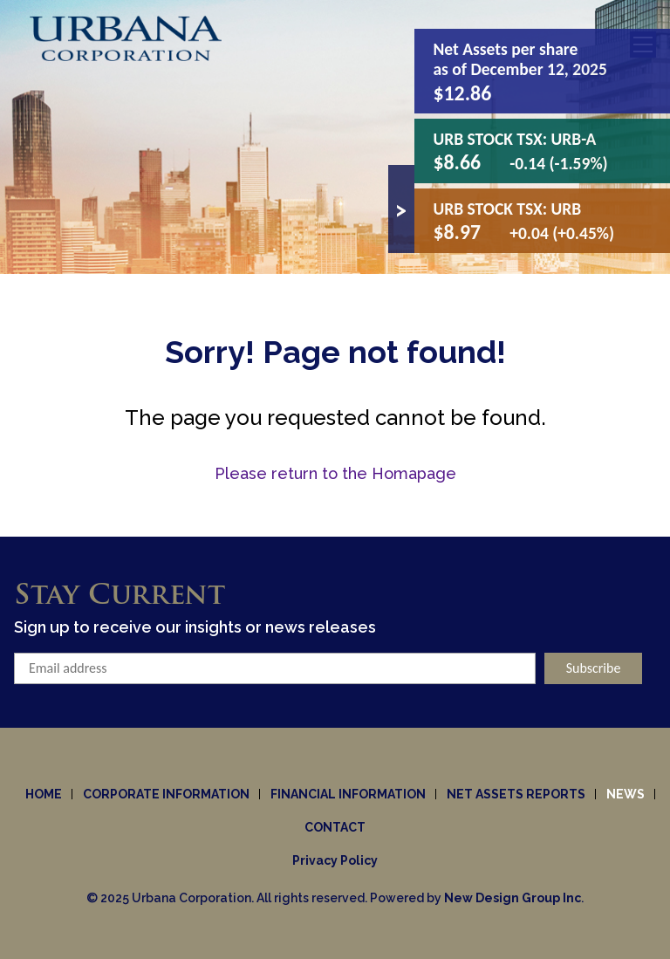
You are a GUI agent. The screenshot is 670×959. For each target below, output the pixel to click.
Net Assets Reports (516, 794)
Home (43, 794)
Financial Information (348, 794)
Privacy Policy (335, 860)
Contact (335, 827)
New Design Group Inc (512, 898)
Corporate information (166, 794)
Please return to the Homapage (335, 473)
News (625, 794)
